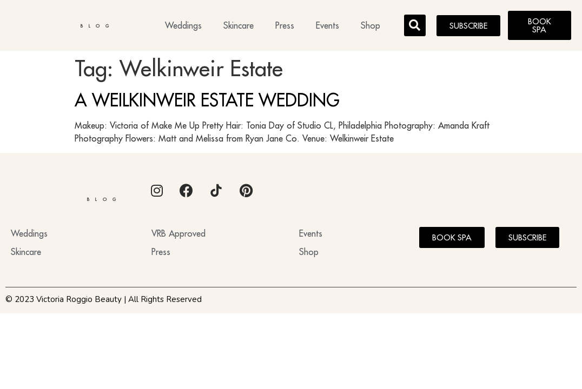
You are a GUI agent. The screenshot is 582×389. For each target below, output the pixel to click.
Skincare (238, 25)
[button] (415, 25)
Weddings (183, 25)
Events (327, 25)
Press (284, 25)
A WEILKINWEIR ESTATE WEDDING (207, 100)
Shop (370, 25)
